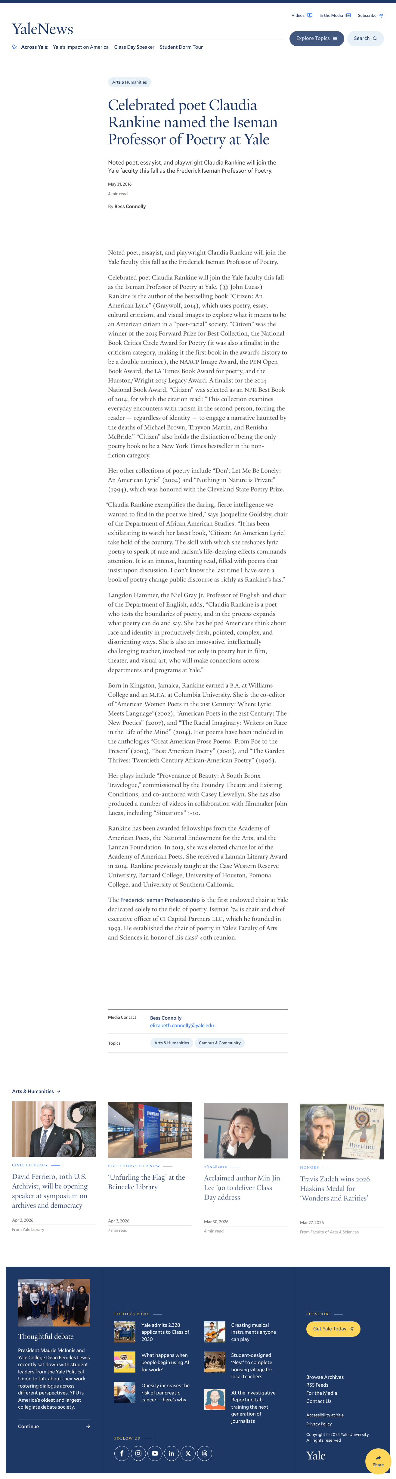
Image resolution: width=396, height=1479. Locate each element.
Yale (316, 1457)
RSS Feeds (317, 1384)
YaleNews (42, 30)
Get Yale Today (333, 1328)
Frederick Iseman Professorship (160, 905)
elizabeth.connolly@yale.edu (182, 1030)
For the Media (321, 1392)
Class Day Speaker (134, 46)
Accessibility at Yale (325, 1415)
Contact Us (319, 1400)
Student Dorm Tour (181, 46)
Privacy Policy (319, 1424)
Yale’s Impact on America (81, 46)
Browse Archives (325, 1376)
